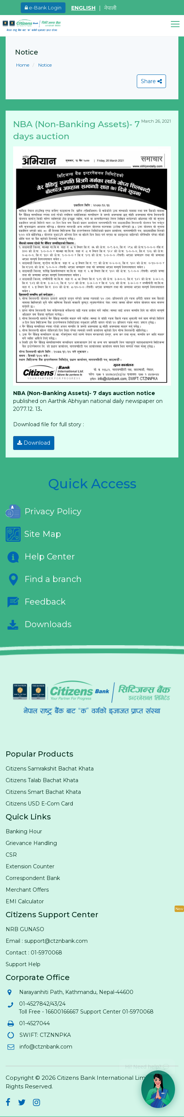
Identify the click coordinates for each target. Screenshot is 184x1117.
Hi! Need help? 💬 (147, 1063)
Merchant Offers (27, 889)
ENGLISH (83, 8)
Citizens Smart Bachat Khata (43, 792)
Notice (44, 65)
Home (22, 65)
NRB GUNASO (25, 929)
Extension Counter (30, 866)
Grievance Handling (31, 843)
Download (33, 442)
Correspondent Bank (33, 878)
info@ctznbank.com (45, 1046)
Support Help (23, 964)
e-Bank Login (43, 8)
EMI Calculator (25, 901)
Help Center (40, 556)
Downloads (39, 624)
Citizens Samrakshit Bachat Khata (50, 768)
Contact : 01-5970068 (34, 952)
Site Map (33, 534)
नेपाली (110, 8)
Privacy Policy (43, 511)
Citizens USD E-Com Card (39, 803)
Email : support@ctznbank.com (47, 941)
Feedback (36, 601)
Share (151, 81)
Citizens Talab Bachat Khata (42, 780)
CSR (11, 854)
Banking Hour (24, 831)
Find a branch (44, 579)
